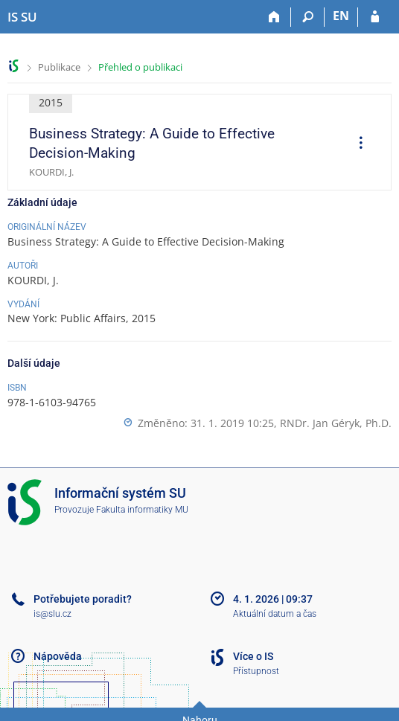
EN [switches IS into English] (341, 15)
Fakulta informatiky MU (142, 509)
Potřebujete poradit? (82, 599)
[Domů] (274, 17)
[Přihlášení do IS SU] (375, 17)
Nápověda (57, 656)
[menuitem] (356, 144)
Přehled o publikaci (140, 67)
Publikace (59, 67)
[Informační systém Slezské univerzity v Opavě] (22, 17)
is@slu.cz (52, 614)
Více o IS (253, 656)
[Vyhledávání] (308, 17)
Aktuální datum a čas (274, 614)
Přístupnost (256, 671)
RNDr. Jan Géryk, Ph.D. (336, 423)
